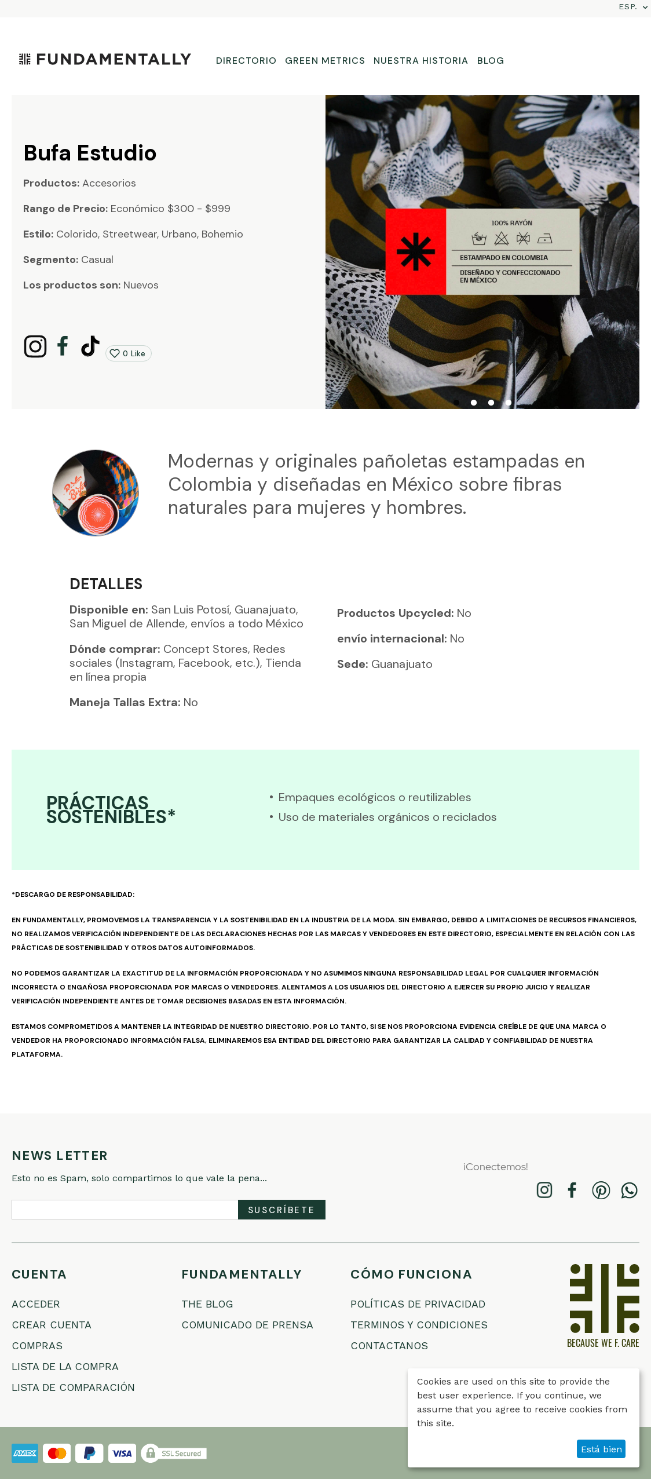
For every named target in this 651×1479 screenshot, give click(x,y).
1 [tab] (456, 403)
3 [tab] (491, 403)
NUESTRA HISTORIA (421, 60)
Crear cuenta (52, 1325)
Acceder (36, 1304)
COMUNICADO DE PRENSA (247, 1325)
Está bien (601, 1449)
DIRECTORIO (246, 60)
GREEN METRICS (325, 60)
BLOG (490, 60)
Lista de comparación (74, 1387)
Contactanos (389, 1345)
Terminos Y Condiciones (419, 1325)
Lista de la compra (66, 1366)
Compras (37, 1345)
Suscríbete (282, 1210)
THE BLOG (208, 1304)
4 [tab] (508, 403)
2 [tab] (474, 403)
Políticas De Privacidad (418, 1304)
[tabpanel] (482, 252)
